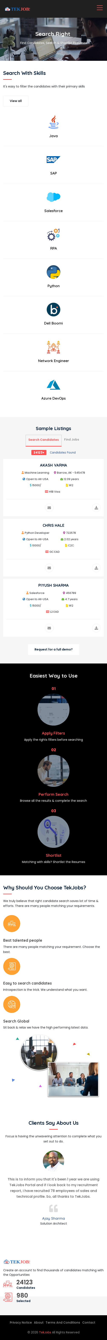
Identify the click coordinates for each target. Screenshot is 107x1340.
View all (16, 101)
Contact (88, 1322)
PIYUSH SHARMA (53, 585)
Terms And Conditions (63, 1322)
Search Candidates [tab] (43, 440)
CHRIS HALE (53, 525)
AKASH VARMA (53, 465)
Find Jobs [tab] (71, 439)
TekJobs (45, 1332)
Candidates (25, 1288)
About (38, 1322)
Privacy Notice (21, 1322)
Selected (23, 1301)
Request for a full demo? (54, 649)
